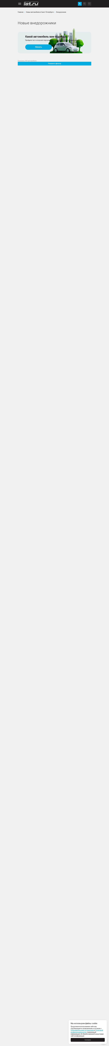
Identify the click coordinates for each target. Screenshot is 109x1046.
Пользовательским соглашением (82, 1030)
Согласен (88, 1040)
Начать (38, 47)
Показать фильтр (54, 63)
